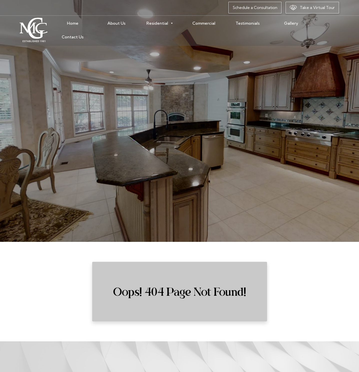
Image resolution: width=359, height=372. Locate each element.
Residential (171, 30)
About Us (133, 30)
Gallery (287, 30)
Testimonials (250, 30)
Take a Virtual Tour (312, 7)
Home (98, 30)
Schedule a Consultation (255, 7)
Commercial (211, 30)
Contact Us (323, 30)
